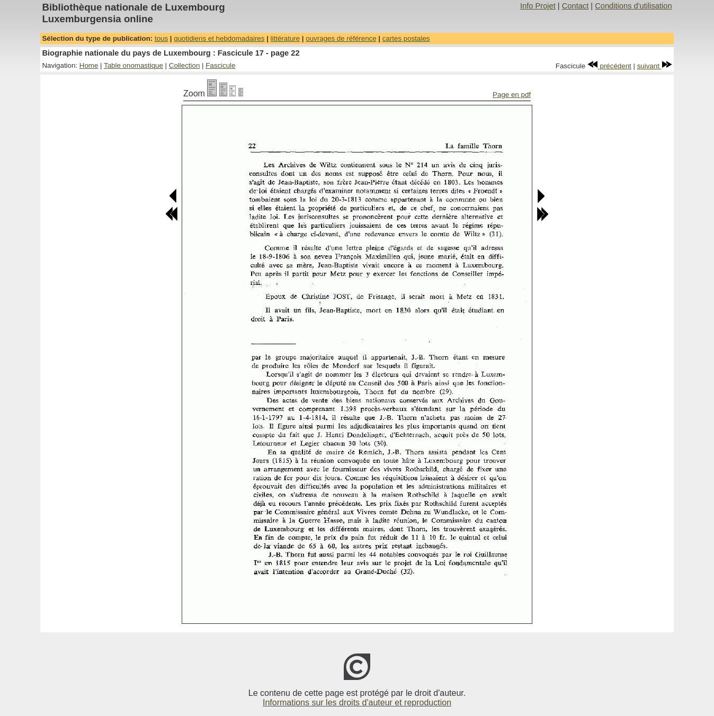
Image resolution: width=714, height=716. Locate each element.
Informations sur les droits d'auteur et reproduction (357, 702)
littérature (285, 38)
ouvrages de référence (341, 38)
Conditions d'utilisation (633, 6)
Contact (575, 6)
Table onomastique (133, 65)
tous (161, 38)
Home (89, 65)
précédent (609, 66)
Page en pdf (512, 95)
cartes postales (406, 38)
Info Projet (538, 6)
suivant (654, 66)
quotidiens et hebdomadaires (219, 38)
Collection (184, 65)
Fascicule (220, 65)
